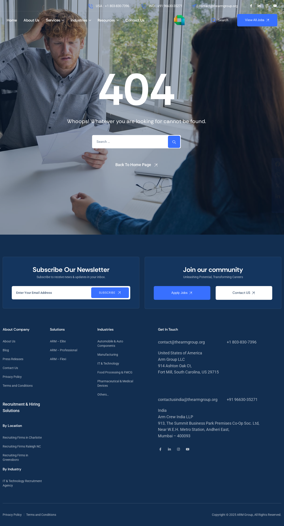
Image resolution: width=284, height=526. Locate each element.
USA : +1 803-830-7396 (108, 6)
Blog (6, 350)
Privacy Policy (12, 377)
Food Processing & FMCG (114, 372)
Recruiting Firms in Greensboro (15, 457)
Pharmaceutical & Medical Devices (115, 383)
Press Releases (13, 359)
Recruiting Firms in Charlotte (22, 437)
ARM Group (245, 514)
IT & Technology (108, 363)
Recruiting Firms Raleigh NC (22, 446)
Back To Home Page (133, 164)
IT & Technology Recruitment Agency (22, 483)
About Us (31, 20)
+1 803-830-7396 (241, 342)
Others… (103, 394)
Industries (79, 20)
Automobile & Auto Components (110, 343)
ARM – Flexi (58, 359)
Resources (106, 20)
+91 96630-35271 (242, 399)
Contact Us (134, 20)
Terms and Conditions (18, 385)
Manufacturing (107, 354)
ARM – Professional (63, 350)
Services (53, 20)
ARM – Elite (58, 341)
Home (12, 20)
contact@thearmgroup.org (214, 6)
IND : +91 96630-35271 (161, 6)
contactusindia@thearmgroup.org (187, 399)
